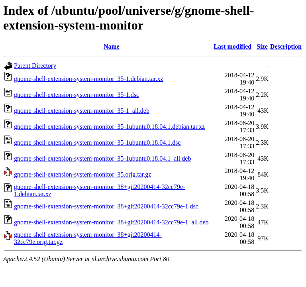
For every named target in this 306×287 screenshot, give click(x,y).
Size (262, 46)
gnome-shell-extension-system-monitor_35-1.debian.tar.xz (88, 78)
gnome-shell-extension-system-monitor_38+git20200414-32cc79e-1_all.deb (111, 222)
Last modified (232, 46)
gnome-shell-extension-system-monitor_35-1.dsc (76, 94)
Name (112, 46)
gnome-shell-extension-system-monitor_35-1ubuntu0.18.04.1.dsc (97, 142)
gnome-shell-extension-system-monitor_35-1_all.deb (81, 110)
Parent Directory (35, 65)
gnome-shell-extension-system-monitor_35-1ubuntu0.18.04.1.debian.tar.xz (109, 126)
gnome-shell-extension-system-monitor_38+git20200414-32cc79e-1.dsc (106, 206)
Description (286, 46)
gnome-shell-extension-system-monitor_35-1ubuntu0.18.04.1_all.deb (102, 158)
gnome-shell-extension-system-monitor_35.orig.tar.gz (82, 174)
